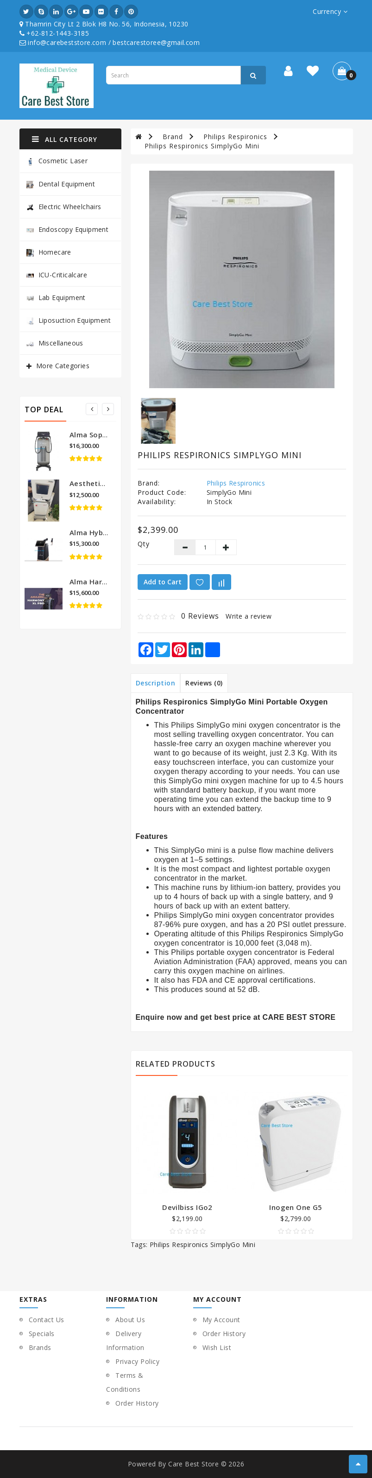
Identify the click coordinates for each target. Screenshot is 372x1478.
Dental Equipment (60, 183)
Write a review (248, 616)
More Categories (62, 365)
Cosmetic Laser (57, 161)
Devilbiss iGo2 (187, 1207)
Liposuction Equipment (68, 320)
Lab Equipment (56, 297)
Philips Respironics (235, 136)
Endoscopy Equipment (67, 229)
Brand (173, 136)
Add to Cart (163, 581)
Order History (137, 1403)
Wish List (217, 1347)
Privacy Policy (137, 1361)
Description (156, 682)
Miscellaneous (54, 343)
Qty (144, 543)
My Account (221, 1319)
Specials (42, 1333)
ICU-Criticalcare (56, 274)
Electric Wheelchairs (63, 206)
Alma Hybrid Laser (101, 532)
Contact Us (46, 1319)
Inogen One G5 (295, 1207)
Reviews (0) (204, 682)
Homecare (48, 252)
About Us (130, 1319)
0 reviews (200, 616)
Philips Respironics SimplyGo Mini (202, 145)
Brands (40, 1347)
